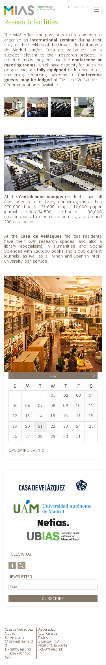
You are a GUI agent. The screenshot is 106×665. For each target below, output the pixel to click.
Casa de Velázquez (19, 629)
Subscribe (53, 598)
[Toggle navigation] (96, 9)
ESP (83, 7)
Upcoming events (26, 450)
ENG (69, 7)
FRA (76, 7)
